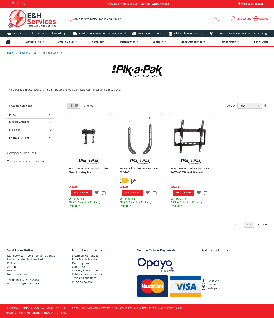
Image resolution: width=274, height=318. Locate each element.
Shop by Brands (28, 52)
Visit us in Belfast (251, 4)
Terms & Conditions (84, 278)
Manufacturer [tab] (19, 122)
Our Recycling (80, 263)
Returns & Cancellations (87, 274)
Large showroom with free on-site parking (241, 33)
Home (10, 52)
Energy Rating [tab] (19, 137)
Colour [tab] (14, 130)
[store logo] (32, 19)
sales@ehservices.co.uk (30, 283)
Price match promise (150, 33)
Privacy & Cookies (83, 281)
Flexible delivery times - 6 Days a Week (102, 33)
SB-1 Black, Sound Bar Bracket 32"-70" (139, 170)
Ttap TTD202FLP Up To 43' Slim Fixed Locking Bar (88, 170)
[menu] (137, 41)
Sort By (231, 105)
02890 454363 (160, 3)
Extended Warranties (85, 255)
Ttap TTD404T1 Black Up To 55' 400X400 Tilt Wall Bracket (190, 170)
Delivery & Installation (85, 270)
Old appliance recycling (189, 33)
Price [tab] (12, 114)
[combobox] (144, 19)
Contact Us (78, 266)
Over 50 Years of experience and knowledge (40, 33)
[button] (96, 193)
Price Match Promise (85, 259)
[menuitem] (8, 41)
